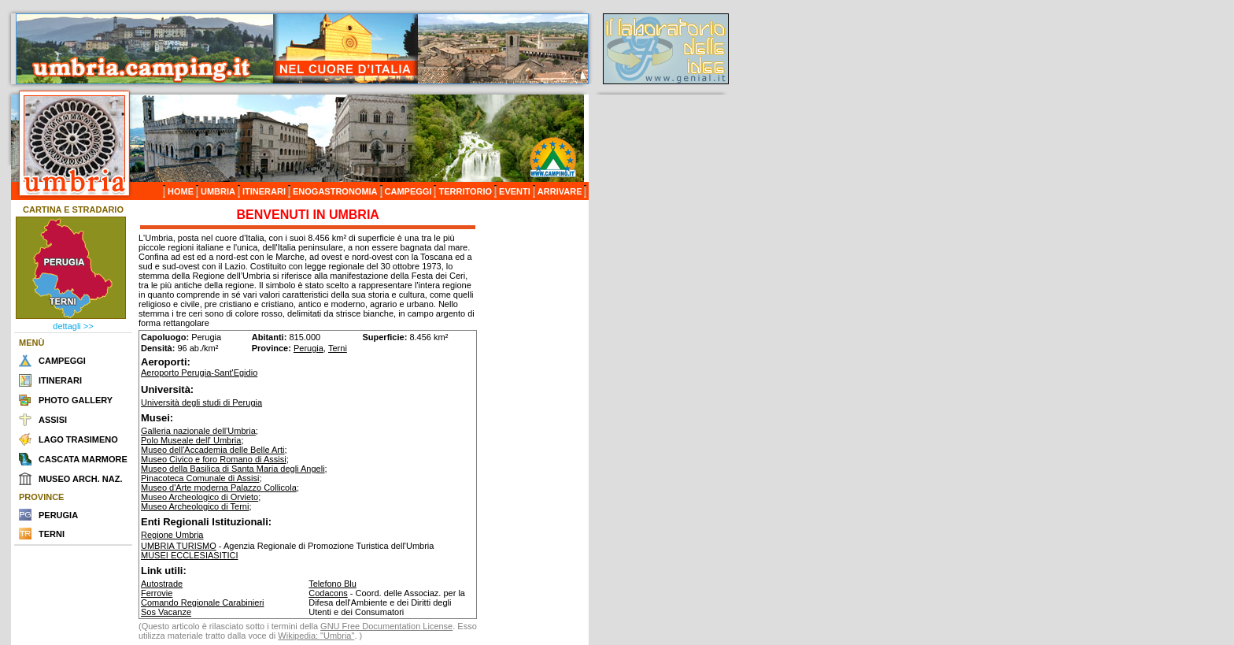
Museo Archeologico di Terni (195, 506)
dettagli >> (73, 326)
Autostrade (162, 583)
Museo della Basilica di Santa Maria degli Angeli (233, 468)
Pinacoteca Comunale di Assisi (200, 478)
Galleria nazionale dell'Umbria (198, 431)
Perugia (308, 348)
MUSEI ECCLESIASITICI (189, 555)
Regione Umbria (172, 534)
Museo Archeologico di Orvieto (199, 497)
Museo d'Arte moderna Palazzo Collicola (219, 487)
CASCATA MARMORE (83, 459)
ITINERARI (264, 191)
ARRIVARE (560, 191)
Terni (337, 348)
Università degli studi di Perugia (201, 402)
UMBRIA (218, 191)
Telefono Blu (332, 583)
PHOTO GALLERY (76, 400)
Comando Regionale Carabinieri (202, 602)
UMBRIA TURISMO (178, 545)
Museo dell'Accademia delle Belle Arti (212, 449)
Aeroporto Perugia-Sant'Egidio (199, 372)
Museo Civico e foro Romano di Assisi (213, 459)
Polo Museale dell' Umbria (191, 440)
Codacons (328, 593)
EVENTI (514, 191)
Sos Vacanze (166, 612)
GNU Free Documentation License (386, 626)
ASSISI (53, 419)
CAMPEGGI (408, 191)
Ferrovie (156, 593)
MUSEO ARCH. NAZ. (81, 479)
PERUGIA (58, 515)
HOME (181, 191)
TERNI (52, 534)
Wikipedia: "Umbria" (316, 635)
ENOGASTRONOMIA (335, 191)
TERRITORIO (465, 191)
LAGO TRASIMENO (78, 439)
